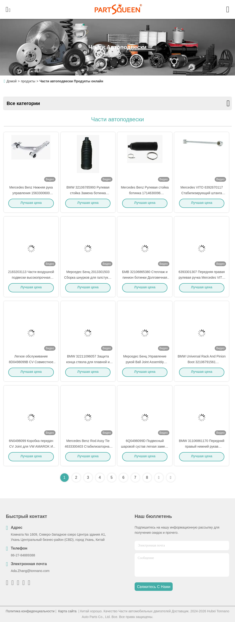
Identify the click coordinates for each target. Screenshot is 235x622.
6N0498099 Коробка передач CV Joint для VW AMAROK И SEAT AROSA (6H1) (31, 447)
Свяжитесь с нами (153, 587)
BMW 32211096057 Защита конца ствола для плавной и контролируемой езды (88, 363)
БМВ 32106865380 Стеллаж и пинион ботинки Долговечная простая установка (145, 278)
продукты (28, 81)
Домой (12, 81)
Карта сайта (67, 611)
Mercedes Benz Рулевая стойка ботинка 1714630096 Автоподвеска (145, 194)
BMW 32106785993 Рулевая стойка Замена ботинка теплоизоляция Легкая (87, 194)
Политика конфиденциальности (30, 611)
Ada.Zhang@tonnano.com (30, 571)
